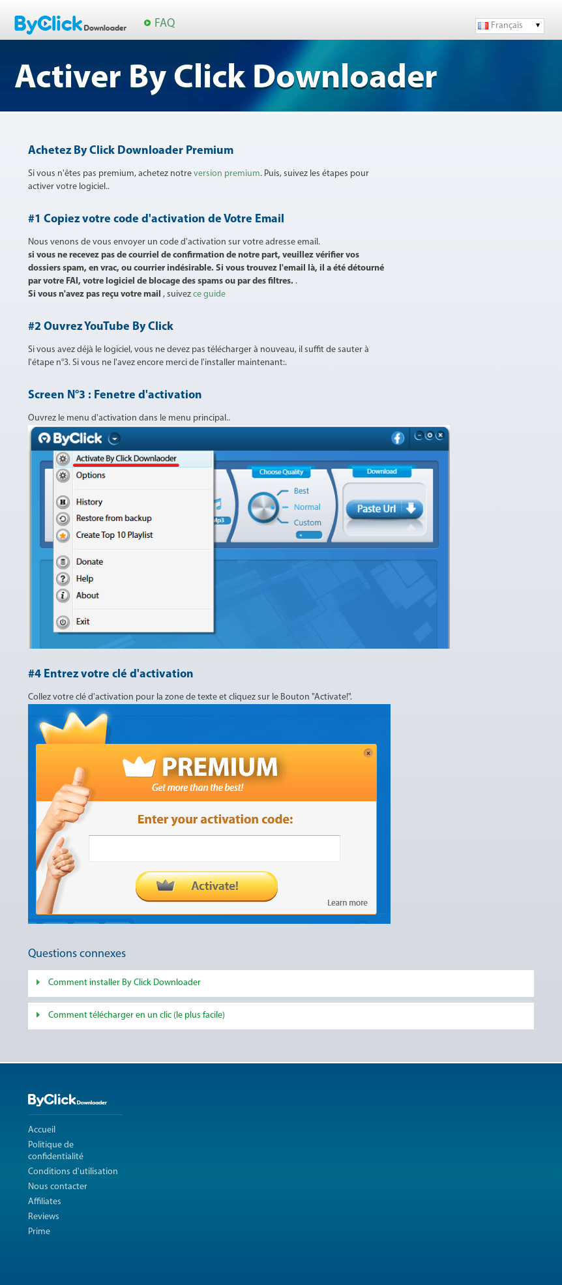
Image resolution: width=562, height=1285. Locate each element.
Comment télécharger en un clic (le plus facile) (136, 1015)
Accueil (41, 1130)
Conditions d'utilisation (73, 1172)
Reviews (43, 1217)
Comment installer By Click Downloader (124, 983)
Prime (39, 1232)
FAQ (165, 24)
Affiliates (44, 1202)
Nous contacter (57, 1187)
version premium (227, 174)
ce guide (209, 294)
